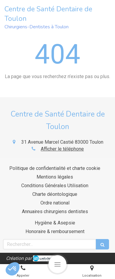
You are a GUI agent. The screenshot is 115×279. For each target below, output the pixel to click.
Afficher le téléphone (62, 149)
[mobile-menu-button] (57, 264)
